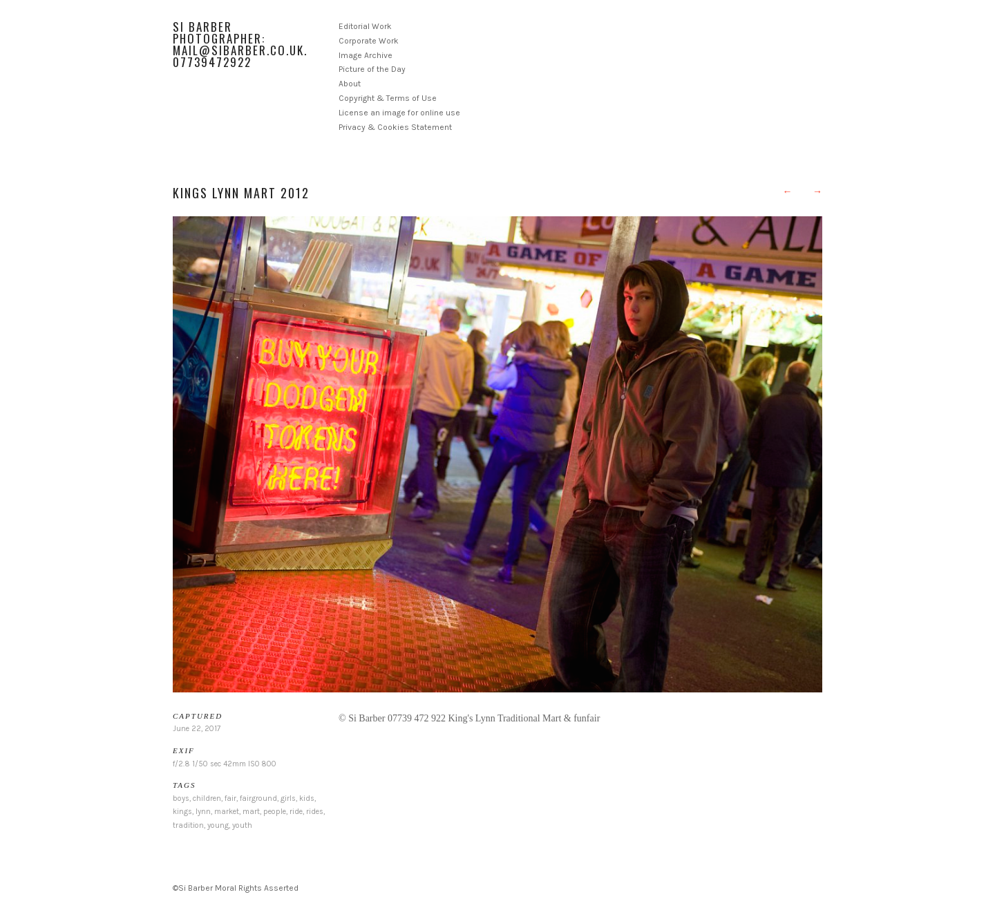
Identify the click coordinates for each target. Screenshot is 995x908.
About (350, 83)
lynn (203, 811)
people (274, 811)
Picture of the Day (372, 69)
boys (181, 798)
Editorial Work (365, 26)
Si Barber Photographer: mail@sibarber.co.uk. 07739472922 (240, 44)
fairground (258, 798)
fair (230, 798)
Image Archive (365, 55)
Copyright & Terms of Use (388, 98)
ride (296, 811)
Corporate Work (369, 41)
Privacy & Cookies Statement (395, 127)
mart (251, 811)
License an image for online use (399, 112)
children (207, 798)
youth (242, 825)
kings (182, 811)
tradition (188, 825)
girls (288, 798)
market (226, 811)
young (218, 825)
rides (314, 811)
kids (306, 798)
